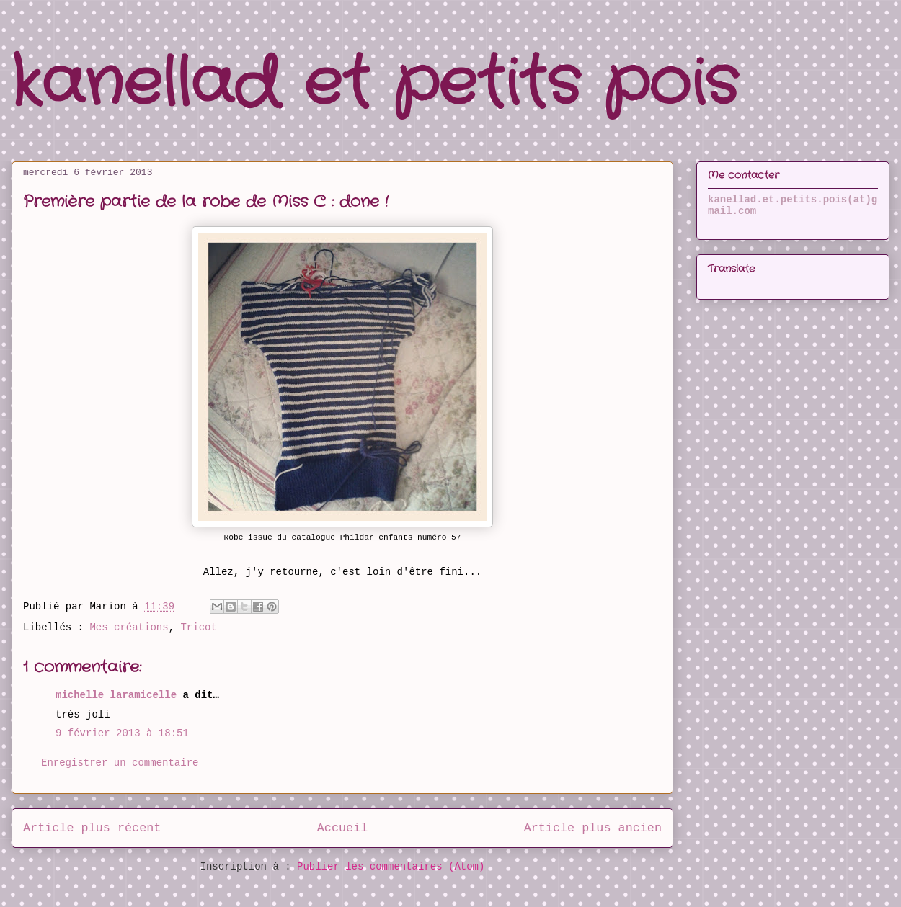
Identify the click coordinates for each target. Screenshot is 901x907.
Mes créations (128, 627)
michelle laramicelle (116, 695)
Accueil (342, 828)
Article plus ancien (593, 828)
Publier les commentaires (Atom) (390, 866)
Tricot (198, 627)
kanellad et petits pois (375, 84)
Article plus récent (92, 828)
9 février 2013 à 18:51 (122, 733)
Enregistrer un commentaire (119, 763)
